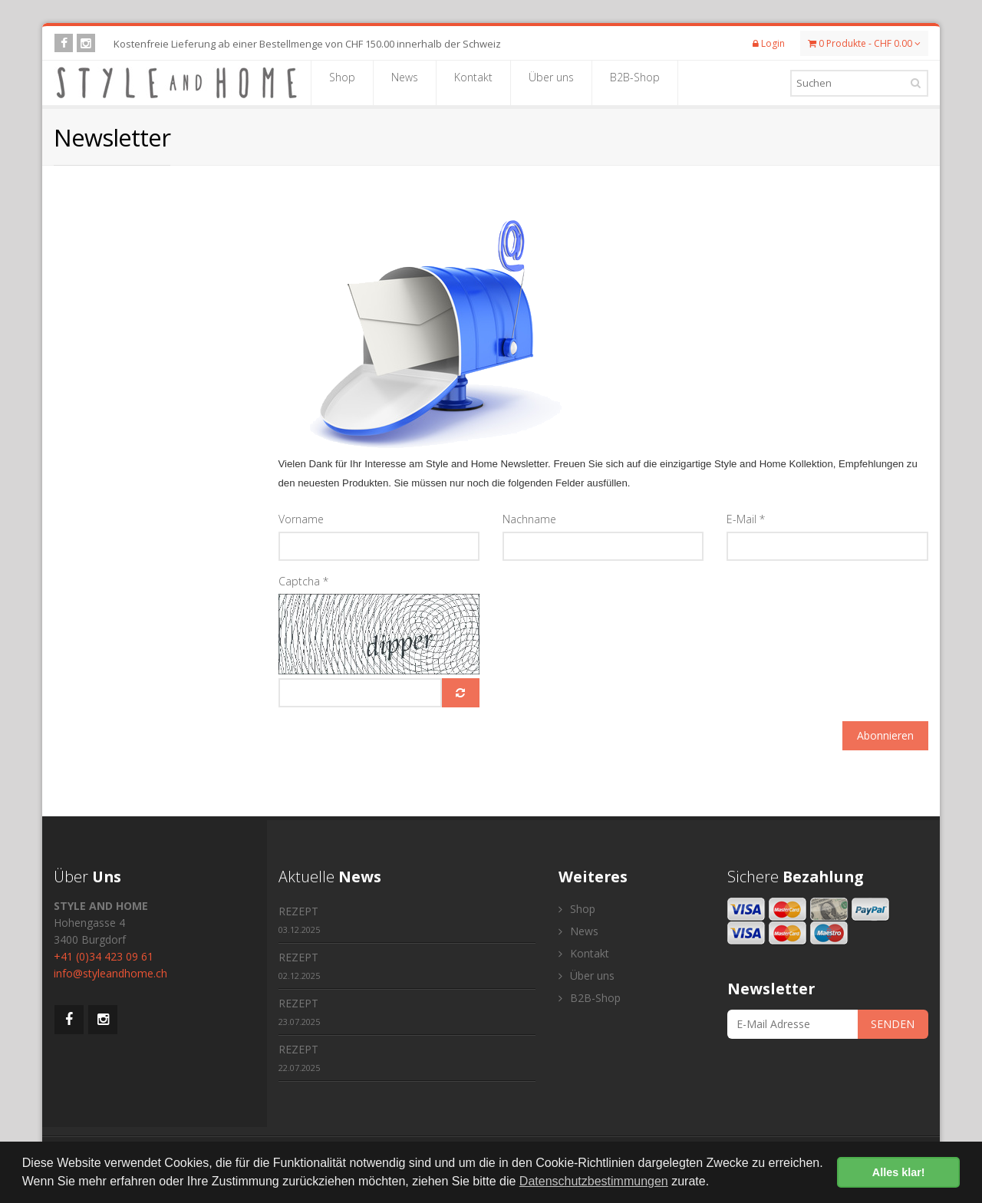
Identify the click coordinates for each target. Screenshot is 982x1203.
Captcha (303, 581)
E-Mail (746, 519)
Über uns (551, 82)
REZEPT (299, 919)
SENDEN (892, 1024)
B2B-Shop (635, 82)
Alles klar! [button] (898, 1172)
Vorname (301, 519)
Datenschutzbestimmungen (593, 1181)
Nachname (529, 519)
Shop (342, 82)
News (404, 82)
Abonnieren (885, 735)
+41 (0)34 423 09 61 (103, 956)
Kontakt (473, 82)
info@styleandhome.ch (110, 973)
